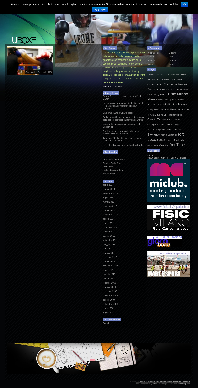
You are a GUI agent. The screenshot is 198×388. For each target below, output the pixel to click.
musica (153, 114)
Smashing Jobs (184, 384)
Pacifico (168, 119)
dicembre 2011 (110, 227)
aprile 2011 (108, 249)
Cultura (172, 53)
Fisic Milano (178, 94)
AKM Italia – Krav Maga (114, 159)
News (150, 64)
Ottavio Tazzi (155, 119)
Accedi (106, 323)
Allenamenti (153, 53)
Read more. (117, 86)
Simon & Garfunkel (168, 135)
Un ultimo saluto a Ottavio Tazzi (118, 113)
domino (172, 89)
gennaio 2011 (109, 253)
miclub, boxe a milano (113, 170)
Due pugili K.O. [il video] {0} (39, 72)
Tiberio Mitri (179, 140)
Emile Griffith (183, 89)
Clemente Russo (175, 84)
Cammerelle (176, 79)
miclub (175, 104)
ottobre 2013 (109, 189)
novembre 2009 (110, 295)
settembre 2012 (110, 214)
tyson (149, 145)
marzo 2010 (108, 278)
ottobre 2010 (109, 261)
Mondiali (175, 109)
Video (171, 64)
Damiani (152, 89)
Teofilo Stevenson (165, 140)
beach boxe (173, 75)
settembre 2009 (110, 304)
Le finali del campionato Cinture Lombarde (123, 145)
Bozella (165, 79)
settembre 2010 (110, 266)
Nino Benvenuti (175, 115)
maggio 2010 (109, 274)
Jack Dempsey (164, 99)
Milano (165, 109)
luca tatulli (163, 104)
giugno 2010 (109, 270)
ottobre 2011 (109, 236)
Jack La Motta (178, 99)
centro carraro (155, 84)
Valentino (164, 145)
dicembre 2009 (110, 291)
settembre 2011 (110, 240)
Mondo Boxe (109, 173)
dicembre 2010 (110, 257)
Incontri (151, 60)
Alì (166, 75)
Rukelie (177, 129)
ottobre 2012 (109, 210)
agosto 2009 (109, 308)
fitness (152, 99)
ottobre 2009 (109, 300)
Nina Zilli (163, 115)
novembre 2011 (110, 231)
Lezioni (172, 60)
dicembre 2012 (110, 206)
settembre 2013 (110, 193)
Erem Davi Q (153, 94)
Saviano (153, 134)
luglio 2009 (108, 312)
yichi (153, 384)
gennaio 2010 (109, 287)
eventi (163, 94)
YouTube (177, 145)
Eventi (151, 57)
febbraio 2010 (109, 283)
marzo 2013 (108, 202)
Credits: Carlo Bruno (112, 163)
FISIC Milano (109, 166)
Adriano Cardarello (156, 75)
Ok (184, 4)
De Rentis (162, 89)
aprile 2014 (108, 185)
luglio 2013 (108, 197)
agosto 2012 (109, 219)
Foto (171, 57)
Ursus (155, 145)
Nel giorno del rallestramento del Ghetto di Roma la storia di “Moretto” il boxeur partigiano (123, 106)
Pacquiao (160, 124)
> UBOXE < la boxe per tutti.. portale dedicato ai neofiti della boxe (163, 381)
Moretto (185, 110)
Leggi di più (100, 9)
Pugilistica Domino (164, 129)
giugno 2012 (109, 223)
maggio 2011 (109, 244)
